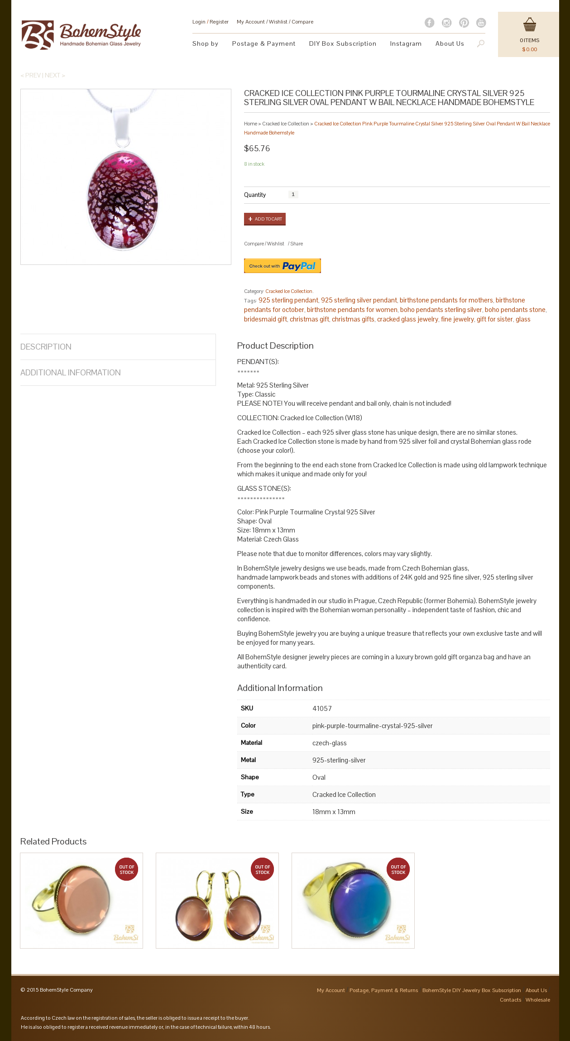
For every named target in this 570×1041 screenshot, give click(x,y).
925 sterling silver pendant (359, 300)
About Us (450, 43)
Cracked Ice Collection (285, 123)
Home (250, 123)
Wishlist (278, 21)
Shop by (205, 43)
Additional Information (70, 372)
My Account (251, 21)
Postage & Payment (264, 43)
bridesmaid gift (265, 319)
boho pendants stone (515, 309)
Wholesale (538, 999)
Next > (55, 75)
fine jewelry (457, 319)
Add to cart (268, 219)
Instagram (406, 43)
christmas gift (309, 319)
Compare (302, 21)
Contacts (510, 999)
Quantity (255, 195)
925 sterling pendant (288, 300)
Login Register (210, 21)
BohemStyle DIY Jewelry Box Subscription (471, 990)
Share (296, 243)
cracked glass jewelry (407, 319)
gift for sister (495, 319)
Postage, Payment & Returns (384, 990)
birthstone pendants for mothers (446, 300)
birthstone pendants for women (352, 309)
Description (46, 346)
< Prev (30, 75)
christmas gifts (353, 319)
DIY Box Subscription (343, 43)
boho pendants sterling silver (441, 309)
